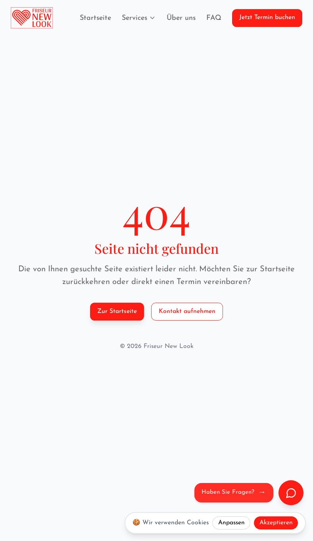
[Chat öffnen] (290, 492)
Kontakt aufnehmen (187, 311)
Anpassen (231, 523)
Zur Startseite (117, 311)
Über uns (181, 18)
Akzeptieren (276, 523)
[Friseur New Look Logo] (32, 18)
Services (139, 18)
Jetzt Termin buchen (267, 17)
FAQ (213, 18)
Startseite (95, 18)
